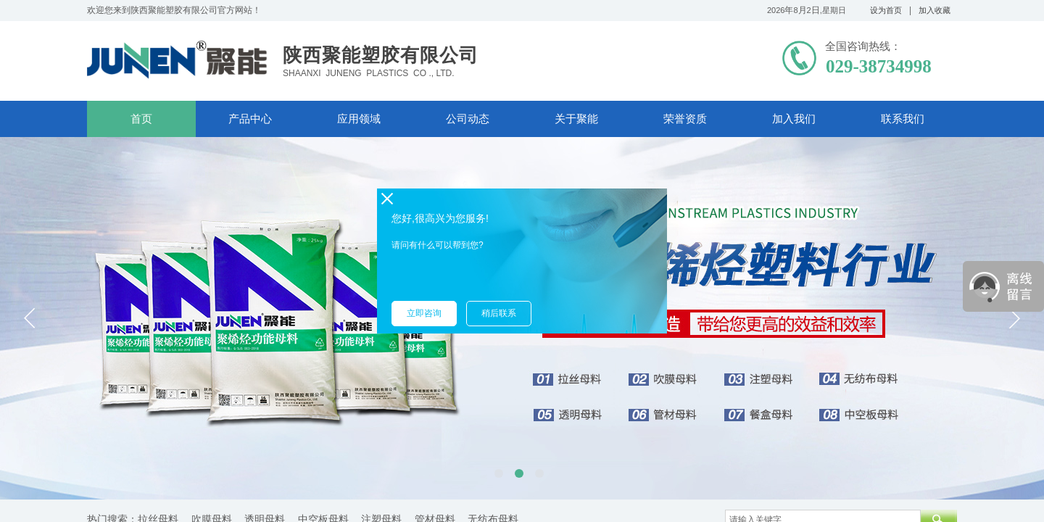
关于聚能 (576, 119)
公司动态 (467, 119)
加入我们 (794, 119)
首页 (141, 119)
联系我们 (902, 119)
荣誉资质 (685, 119)
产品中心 (250, 119)
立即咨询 (424, 313)
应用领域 (359, 119)
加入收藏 (934, 10)
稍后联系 (498, 313)
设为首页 (886, 10)
